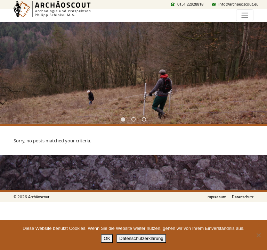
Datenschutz (242, 197)
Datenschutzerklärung (141, 238)
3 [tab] (143, 119)
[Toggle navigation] (244, 15)
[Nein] (258, 235)
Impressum (216, 197)
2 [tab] (133, 119)
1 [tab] (123, 119)
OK (107, 238)
